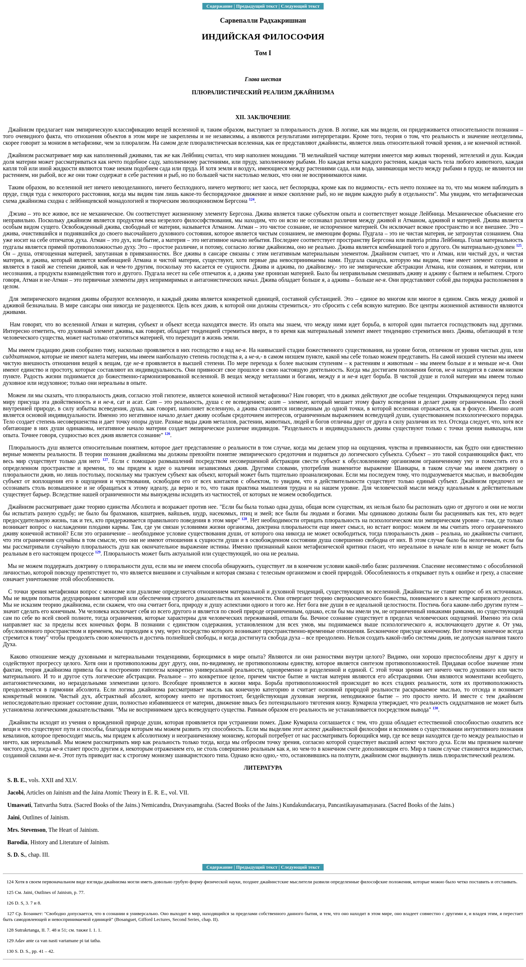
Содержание (219, 6)
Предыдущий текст (256, 6)
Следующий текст (300, 6)
